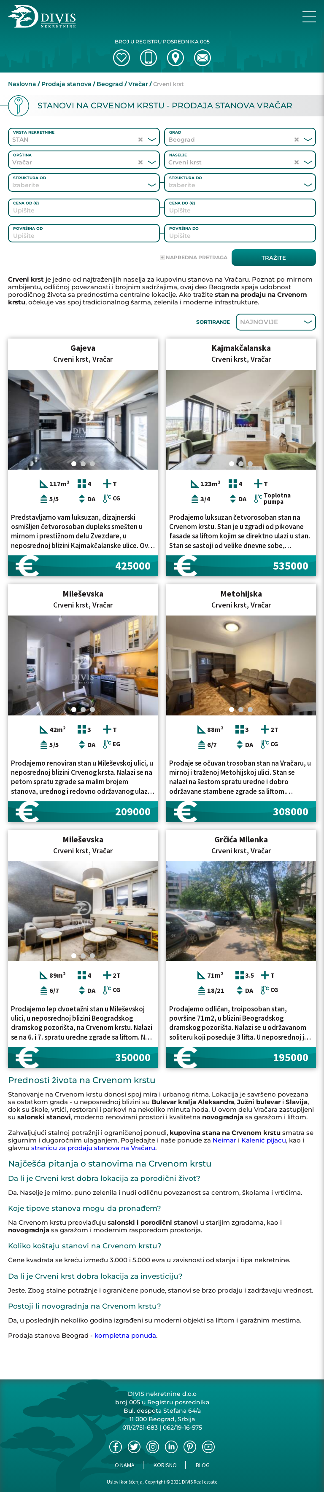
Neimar (224, 1140)
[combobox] (72, 185)
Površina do (184, 228)
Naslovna (22, 84)
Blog (203, 1465)
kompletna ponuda (125, 1335)
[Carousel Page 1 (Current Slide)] (73, 463)
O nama (125, 1465)
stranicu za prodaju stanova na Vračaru (93, 1148)
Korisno (165, 1465)
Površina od (28, 228)
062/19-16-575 (182, 1427)
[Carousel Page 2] (83, 463)
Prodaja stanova (66, 84)
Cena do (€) (182, 203)
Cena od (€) (26, 203)
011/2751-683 (140, 1427)
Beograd (110, 84)
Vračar (138, 84)
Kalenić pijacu (263, 1140)
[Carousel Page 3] (92, 463)
